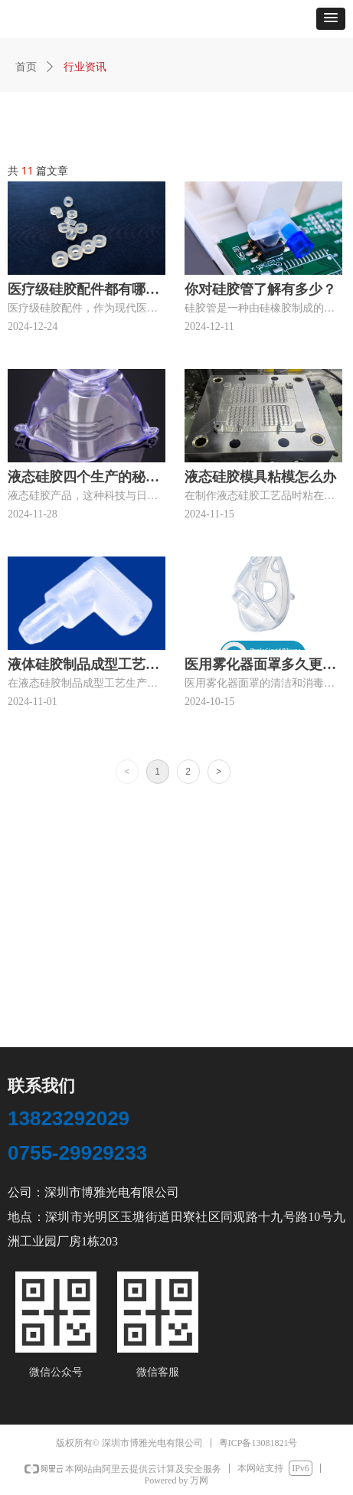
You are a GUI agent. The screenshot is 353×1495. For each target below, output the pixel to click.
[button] (330, 19)
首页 (26, 67)
